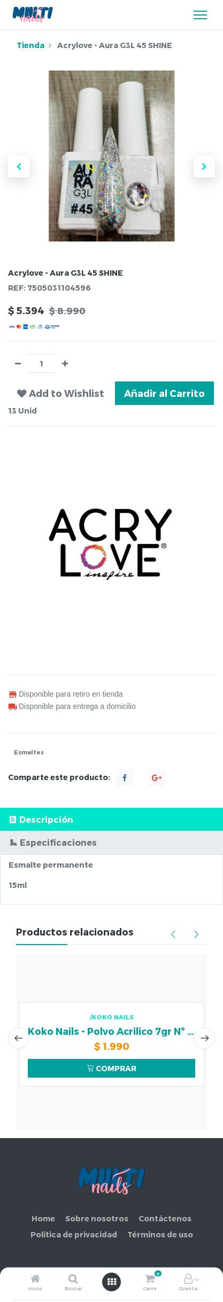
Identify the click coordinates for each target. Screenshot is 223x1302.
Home (43, 1218)
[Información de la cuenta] (188, 1279)
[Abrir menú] (111, 1281)
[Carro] (150, 1279)
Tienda (30, 45)
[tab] (111, 819)
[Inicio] (35, 1279)
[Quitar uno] (18, 363)
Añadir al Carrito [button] (164, 393)
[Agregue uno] (65, 363)
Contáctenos (165, 1218)
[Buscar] (73, 1279)
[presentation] (18, 1038)
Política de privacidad (73, 1234)
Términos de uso (160, 1234)
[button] (18, 166)
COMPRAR (111, 1068)
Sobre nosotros (96, 1218)
